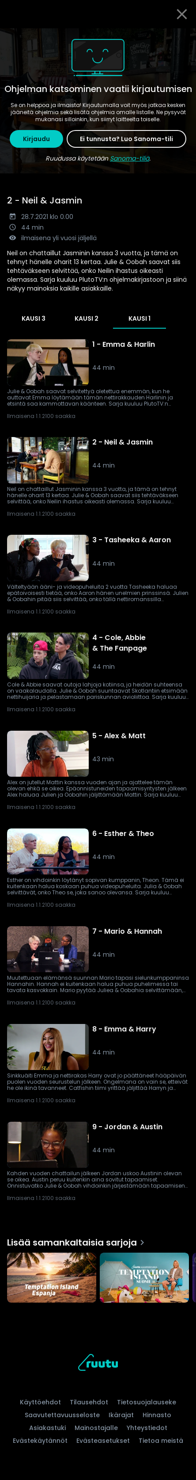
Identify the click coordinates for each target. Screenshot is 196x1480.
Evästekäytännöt (40, 1440)
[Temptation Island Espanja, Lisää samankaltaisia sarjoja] (51, 1279)
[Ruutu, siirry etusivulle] (98, 1364)
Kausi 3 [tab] (33, 318)
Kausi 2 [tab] (86, 318)
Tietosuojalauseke (146, 1402)
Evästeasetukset (103, 1440)
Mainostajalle (96, 1427)
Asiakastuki (47, 1427)
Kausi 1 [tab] (139, 318)
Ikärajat (121, 1415)
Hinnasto (157, 1415)
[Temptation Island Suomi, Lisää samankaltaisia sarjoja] (144, 1279)
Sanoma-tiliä (129, 158)
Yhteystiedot (147, 1427)
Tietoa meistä (161, 1440)
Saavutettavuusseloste (62, 1415)
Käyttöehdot (40, 1402)
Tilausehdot (89, 1402)
